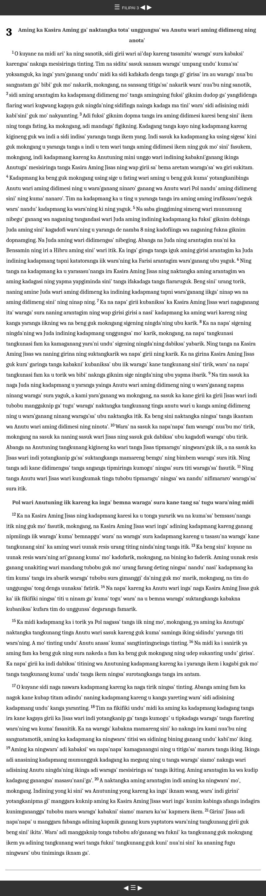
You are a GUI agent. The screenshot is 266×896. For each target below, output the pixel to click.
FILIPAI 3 (131, 8)
